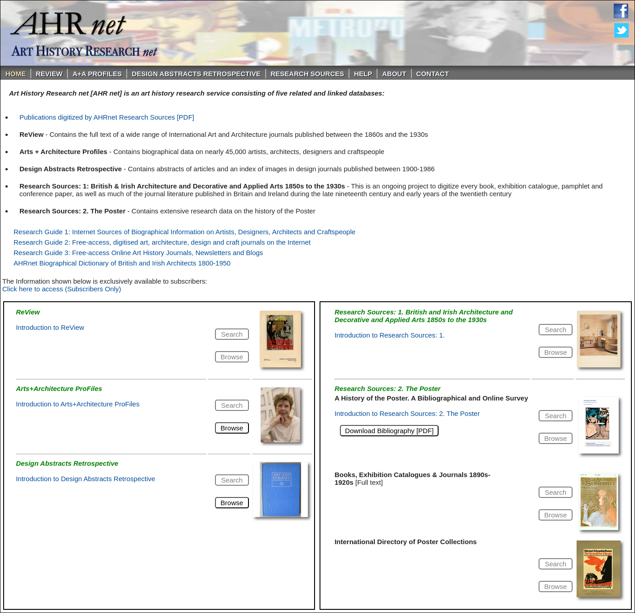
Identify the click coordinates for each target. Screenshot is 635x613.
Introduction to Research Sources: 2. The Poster (407, 413)
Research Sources (307, 73)
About (394, 73)
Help (363, 73)
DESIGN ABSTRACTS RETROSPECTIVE (196, 73)
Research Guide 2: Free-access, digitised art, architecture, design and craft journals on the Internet (162, 242)
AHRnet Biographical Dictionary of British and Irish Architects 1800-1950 (122, 263)
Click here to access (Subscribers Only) (61, 289)
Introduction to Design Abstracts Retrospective (85, 479)
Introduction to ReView (50, 327)
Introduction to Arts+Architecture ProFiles (77, 404)
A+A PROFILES (97, 73)
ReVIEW (49, 73)
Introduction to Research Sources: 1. (389, 335)
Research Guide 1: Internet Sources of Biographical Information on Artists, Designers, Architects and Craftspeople (184, 232)
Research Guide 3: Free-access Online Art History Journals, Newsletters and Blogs (138, 252)
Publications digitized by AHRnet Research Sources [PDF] (106, 117)
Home (15, 73)
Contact (432, 73)
